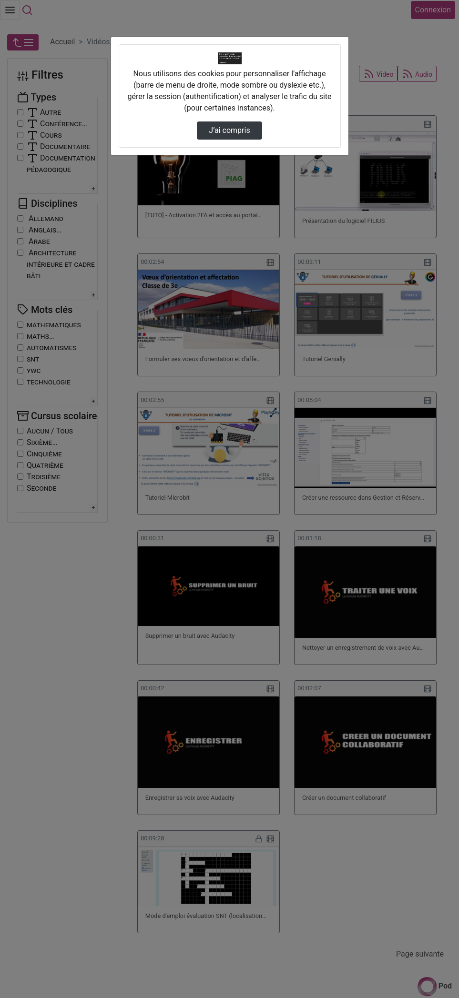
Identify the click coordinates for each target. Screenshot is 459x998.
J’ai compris (229, 130)
